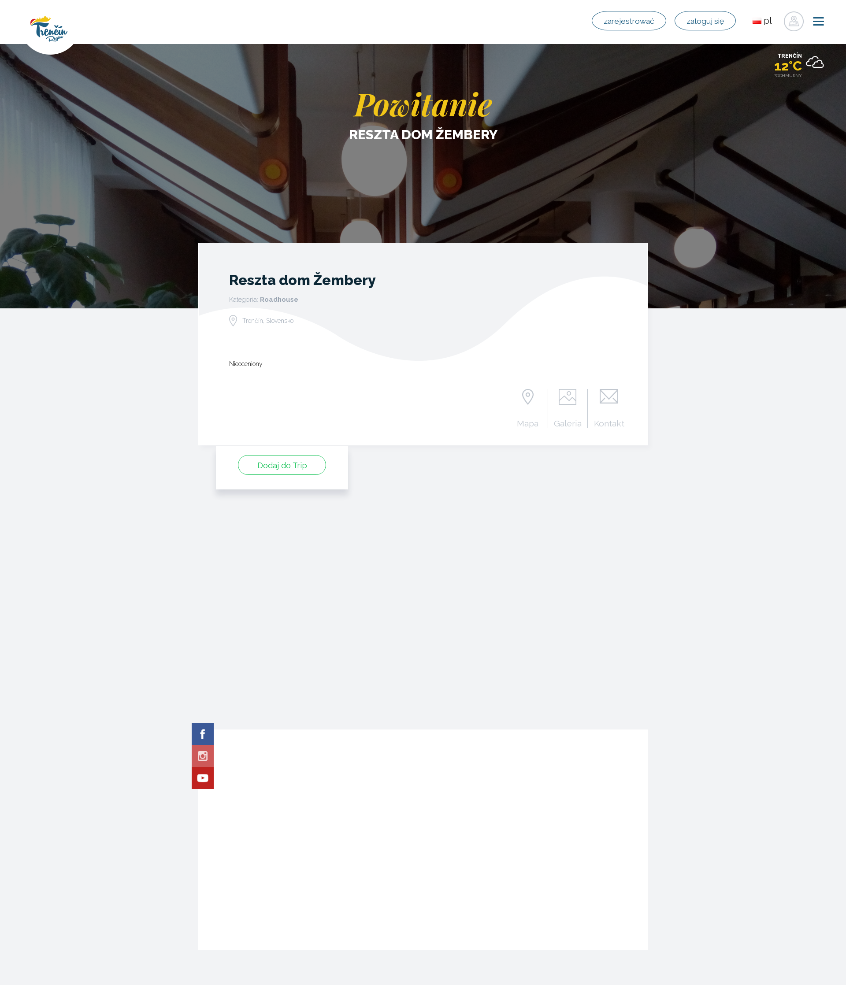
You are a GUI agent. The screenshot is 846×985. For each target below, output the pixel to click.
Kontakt (608, 423)
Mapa (524, 423)
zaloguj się (699, 21)
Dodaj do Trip (282, 464)
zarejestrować (612, 21)
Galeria (565, 423)
